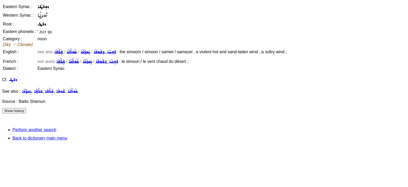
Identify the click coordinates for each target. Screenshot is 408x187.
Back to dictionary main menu (39, 138)
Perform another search (34, 130)
